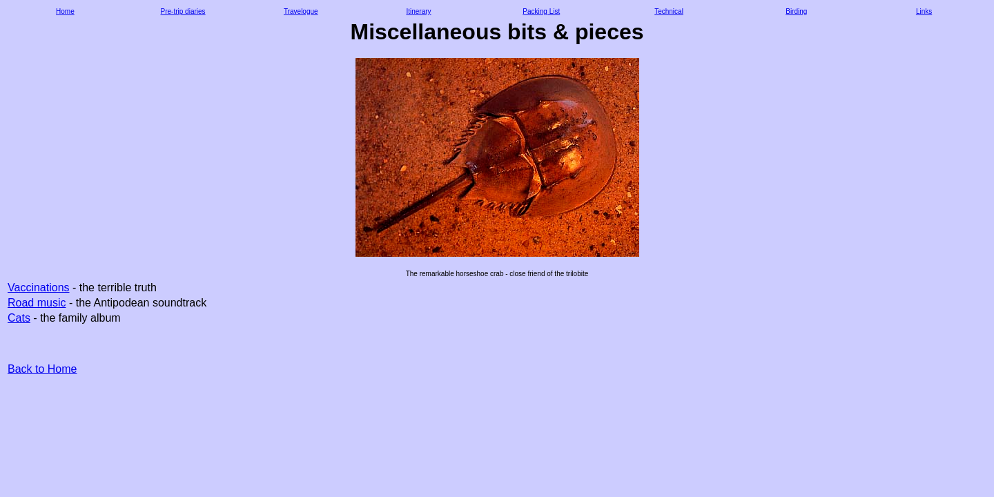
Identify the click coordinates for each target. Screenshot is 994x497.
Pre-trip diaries (183, 11)
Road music (37, 303)
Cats (19, 318)
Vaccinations (39, 287)
